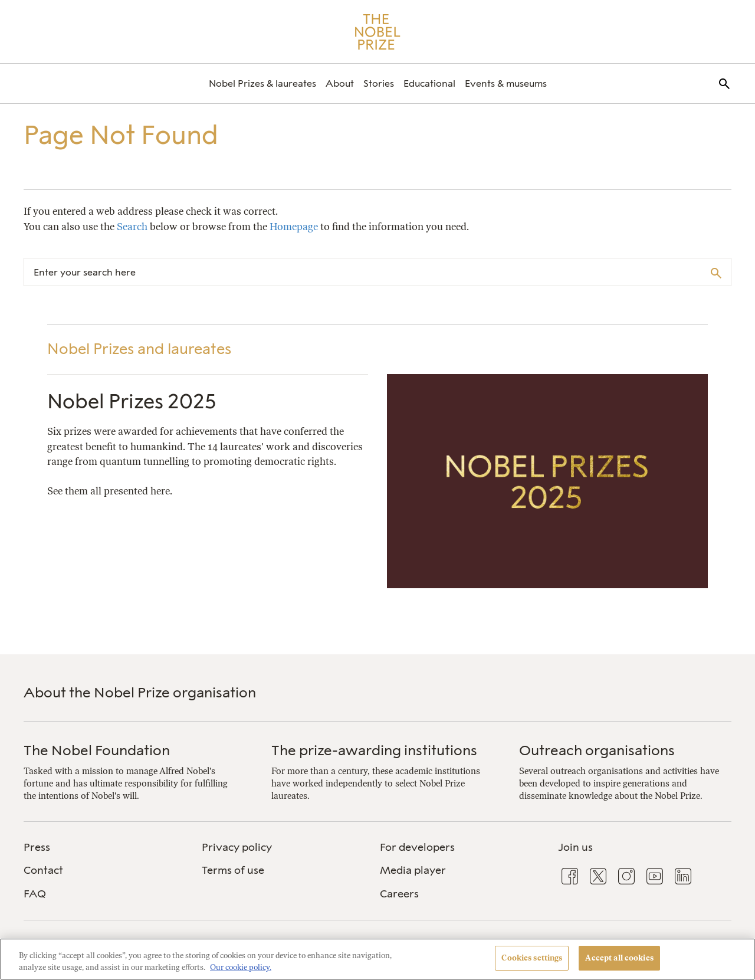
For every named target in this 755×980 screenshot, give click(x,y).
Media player (413, 870)
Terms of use (233, 870)
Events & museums (506, 83)
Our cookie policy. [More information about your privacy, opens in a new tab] (240, 967)
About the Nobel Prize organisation (140, 692)
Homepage (294, 226)
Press (37, 847)
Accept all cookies (619, 957)
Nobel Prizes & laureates (262, 83)
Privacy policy (237, 847)
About (340, 83)
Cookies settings (531, 957)
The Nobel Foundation (97, 750)
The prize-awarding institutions (374, 750)
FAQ (35, 893)
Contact (43, 870)
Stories (378, 83)
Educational (429, 83)
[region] (377, 959)
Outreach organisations (597, 750)
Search (132, 226)
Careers (399, 893)
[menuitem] (262, 83)
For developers (417, 847)
